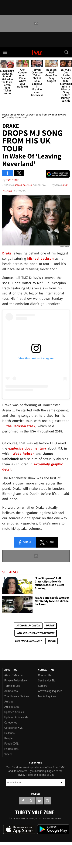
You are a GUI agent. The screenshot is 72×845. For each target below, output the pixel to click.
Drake (50, 625)
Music (51, 641)
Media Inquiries (47, 696)
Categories (10, 722)
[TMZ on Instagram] (47, 800)
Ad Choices (11, 691)
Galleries (9, 733)
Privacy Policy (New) (16, 680)
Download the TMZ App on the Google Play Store (53, 829)
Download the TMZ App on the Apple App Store (19, 829)
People (8, 738)
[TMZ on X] (31, 800)
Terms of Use (12, 685)
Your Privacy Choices (16, 696)
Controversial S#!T (28, 641)
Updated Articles (14, 712)
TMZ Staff (12, 180)
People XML (11, 743)
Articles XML (11, 706)
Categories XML (13, 727)
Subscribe (61, 782)
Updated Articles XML (17, 717)
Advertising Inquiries (50, 691)
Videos (8, 754)
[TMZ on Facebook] (23, 800)
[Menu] (5, 52)
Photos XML (11, 748)
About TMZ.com (13, 675)
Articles (8, 701)
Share (25, 542)
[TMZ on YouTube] (39, 800)
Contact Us (44, 675)
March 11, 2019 (23, 185)
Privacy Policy (25, 774)
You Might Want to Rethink (35, 633)
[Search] (66, 52)
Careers (42, 685)
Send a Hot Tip (46, 680)
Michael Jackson (28, 625)
